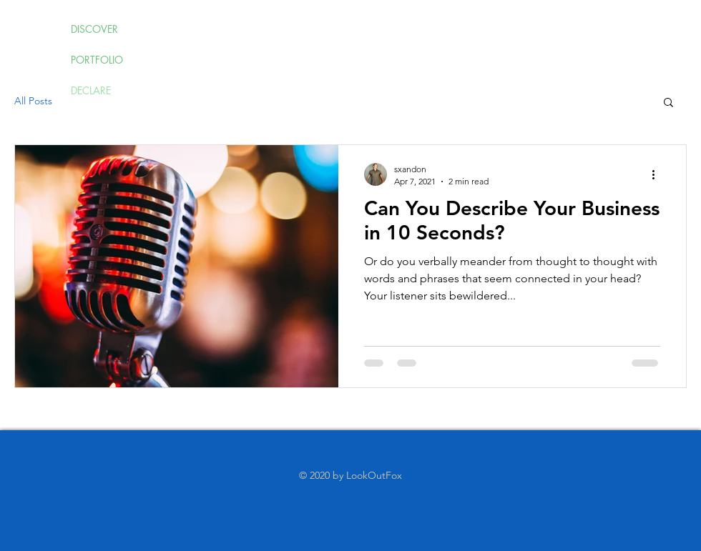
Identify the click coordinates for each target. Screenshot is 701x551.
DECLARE (91, 90)
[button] (668, 103)
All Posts (33, 100)
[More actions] (658, 174)
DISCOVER (94, 29)
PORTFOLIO (97, 59)
